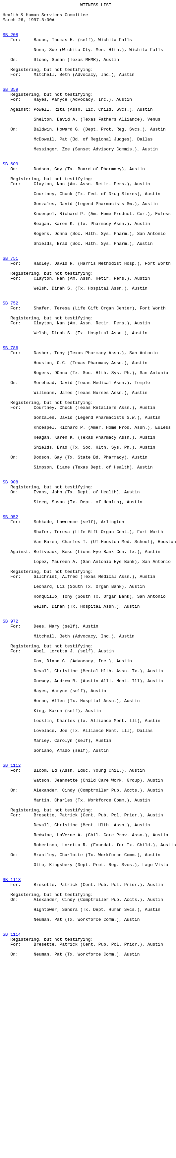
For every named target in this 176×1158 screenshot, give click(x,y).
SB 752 (10, 363)
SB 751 (10, 310)
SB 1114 (12, 1121)
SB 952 (10, 620)
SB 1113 (12, 1055)
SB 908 (10, 578)
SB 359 (10, 107)
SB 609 (10, 196)
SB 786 (10, 417)
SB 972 (10, 745)
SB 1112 (12, 918)
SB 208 (10, 41)
